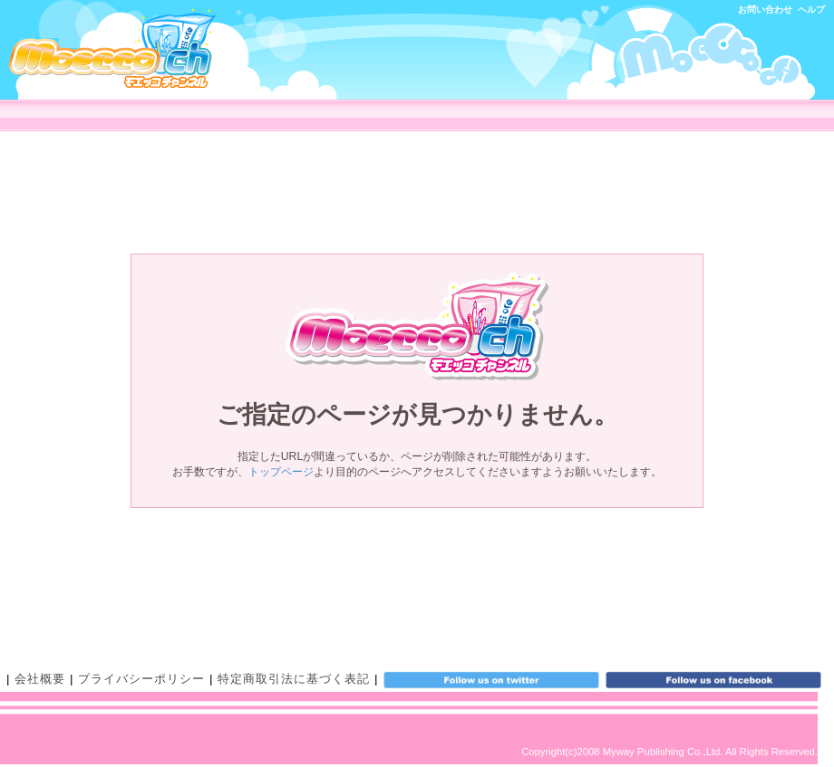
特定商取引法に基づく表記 (294, 679)
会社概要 (40, 679)
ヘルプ (811, 9)
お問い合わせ (765, 9)
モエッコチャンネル (112, 48)
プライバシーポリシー (141, 679)
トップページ (281, 471)
